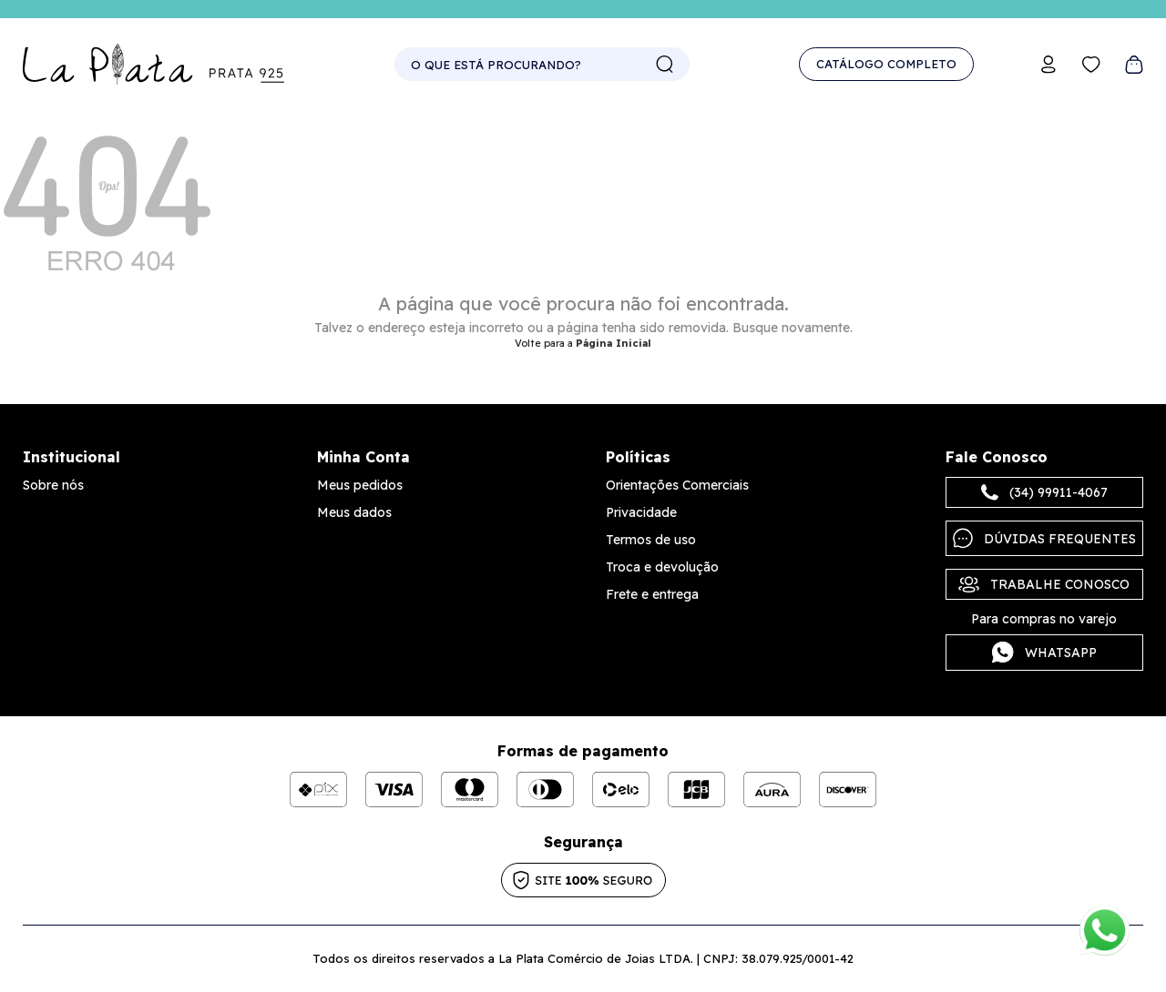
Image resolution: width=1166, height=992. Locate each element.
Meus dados (354, 512)
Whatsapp (1044, 652)
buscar (665, 65)
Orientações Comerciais (677, 485)
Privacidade (641, 512)
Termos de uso (651, 539)
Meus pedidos (360, 485)
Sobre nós (53, 485)
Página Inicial (613, 343)
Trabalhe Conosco (1044, 584)
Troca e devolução (662, 567)
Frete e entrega (652, 594)
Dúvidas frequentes (1044, 538)
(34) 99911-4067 (1044, 492)
